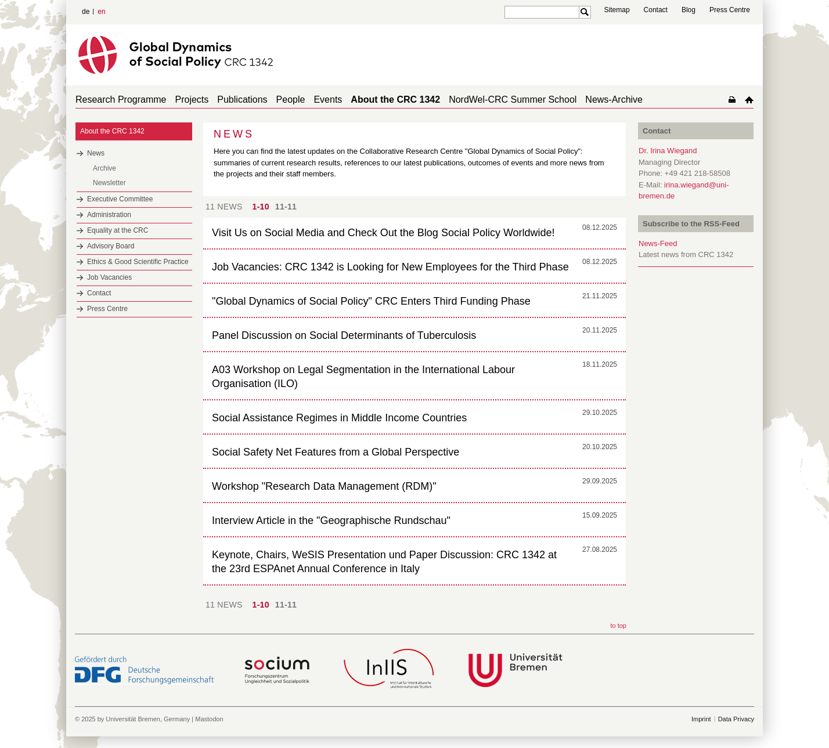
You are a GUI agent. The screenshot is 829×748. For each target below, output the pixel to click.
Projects (192, 99)
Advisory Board (110, 246)
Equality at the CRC (117, 230)
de (85, 12)
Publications (242, 99)
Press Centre (729, 10)
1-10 (261, 206)
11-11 (286, 206)
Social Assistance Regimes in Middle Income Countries (339, 418)
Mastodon (209, 719)
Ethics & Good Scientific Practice (138, 262)
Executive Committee (120, 199)
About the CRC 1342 (395, 99)
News (95, 153)
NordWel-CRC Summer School (512, 99)
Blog (688, 10)
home (749, 99)
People (290, 99)
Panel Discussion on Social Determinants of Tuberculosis (344, 335)
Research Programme (121, 99)
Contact (656, 10)
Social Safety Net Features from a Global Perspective (335, 452)
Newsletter (109, 183)
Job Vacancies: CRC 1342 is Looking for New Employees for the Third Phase (390, 267)
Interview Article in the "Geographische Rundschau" (331, 520)
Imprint (701, 719)
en (101, 12)
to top (618, 625)
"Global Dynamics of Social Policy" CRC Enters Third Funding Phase (371, 301)
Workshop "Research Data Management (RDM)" (324, 486)
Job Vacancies (109, 277)
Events (327, 99)
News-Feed (658, 243)
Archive (104, 168)
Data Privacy (736, 719)
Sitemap (617, 10)
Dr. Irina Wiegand (668, 150)
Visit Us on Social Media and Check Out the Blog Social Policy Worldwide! (383, 233)
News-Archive (614, 99)
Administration (109, 215)
